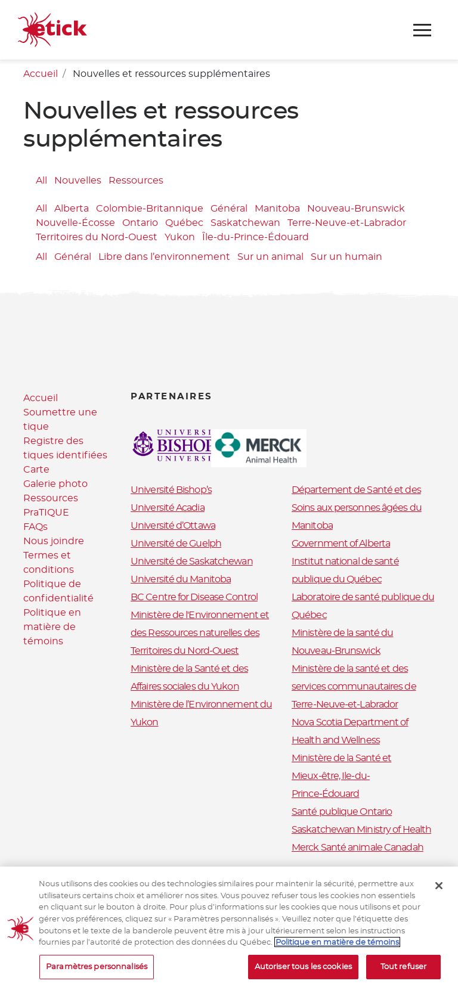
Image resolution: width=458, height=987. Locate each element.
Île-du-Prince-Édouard (255, 237)
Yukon (180, 237)
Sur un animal (270, 257)
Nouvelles (77, 180)
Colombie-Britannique (149, 208)
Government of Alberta (341, 543)
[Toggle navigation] (422, 30)
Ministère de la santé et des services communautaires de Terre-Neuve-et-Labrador (354, 686)
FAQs (35, 527)
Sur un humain (346, 257)
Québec (184, 223)
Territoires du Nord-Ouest (96, 237)
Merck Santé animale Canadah (357, 847)
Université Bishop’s (171, 490)
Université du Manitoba (181, 579)
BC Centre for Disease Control (194, 597)
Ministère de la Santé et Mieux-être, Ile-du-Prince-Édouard (341, 776)
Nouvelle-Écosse (75, 223)
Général (229, 208)
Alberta (71, 208)
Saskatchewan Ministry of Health (361, 829)
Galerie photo (55, 484)
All (41, 180)
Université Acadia (168, 508)
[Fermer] (439, 894)
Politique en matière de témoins (52, 627)
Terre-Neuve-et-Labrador (346, 223)
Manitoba (277, 208)
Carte (36, 469)
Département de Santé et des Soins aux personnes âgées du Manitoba (357, 507)
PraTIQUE (46, 512)
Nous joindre (53, 541)
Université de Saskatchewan (192, 561)
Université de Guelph (176, 543)
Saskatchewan (245, 223)
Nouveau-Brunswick (356, 208)
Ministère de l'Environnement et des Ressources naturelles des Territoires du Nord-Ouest (200, 633)
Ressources (136, 180)
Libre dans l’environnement (164, 257)
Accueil (40, 74)
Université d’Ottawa (173, 525)
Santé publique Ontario (342, 812)
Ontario (140, 223)
